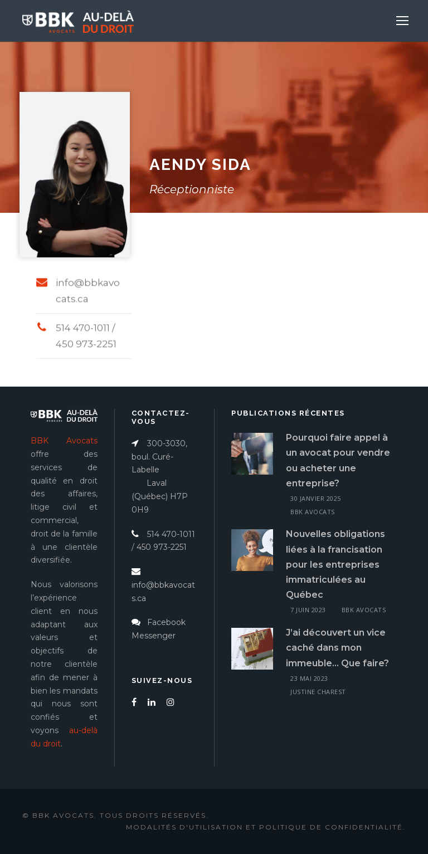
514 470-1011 (163, 534)
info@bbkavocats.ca (163, 585)
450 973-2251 (162, 547)
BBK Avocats (312, 511)
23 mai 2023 (309, 678)
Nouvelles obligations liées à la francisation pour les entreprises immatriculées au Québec (335, 564)
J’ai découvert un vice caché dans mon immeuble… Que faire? (337, 647)
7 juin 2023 (308, 610)
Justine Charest (318, 691)
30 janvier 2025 (315, 498)
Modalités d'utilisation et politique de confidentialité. (266, 827)
